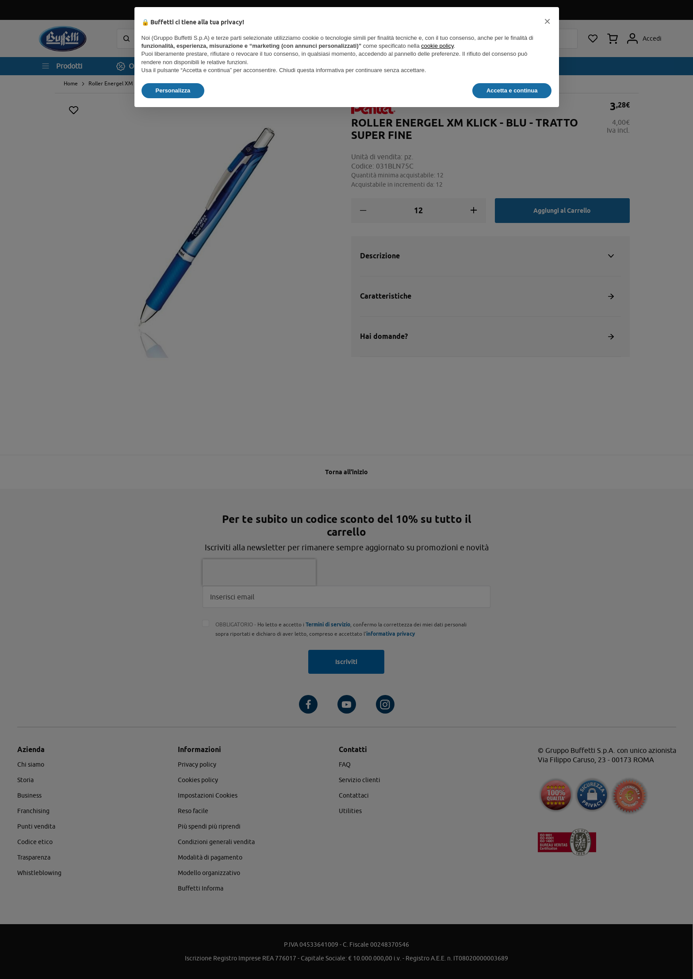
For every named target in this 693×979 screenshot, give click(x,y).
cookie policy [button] (437, 45)
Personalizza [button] (173, 90)
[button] (547, 21)
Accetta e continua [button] (512, 90)
